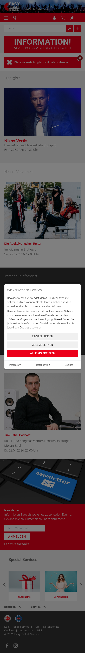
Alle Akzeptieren (42, 353)
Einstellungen (42, 336)
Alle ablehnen (42, 344)
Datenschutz (43, 364)
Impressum (15, 364)
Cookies (69, 364)
